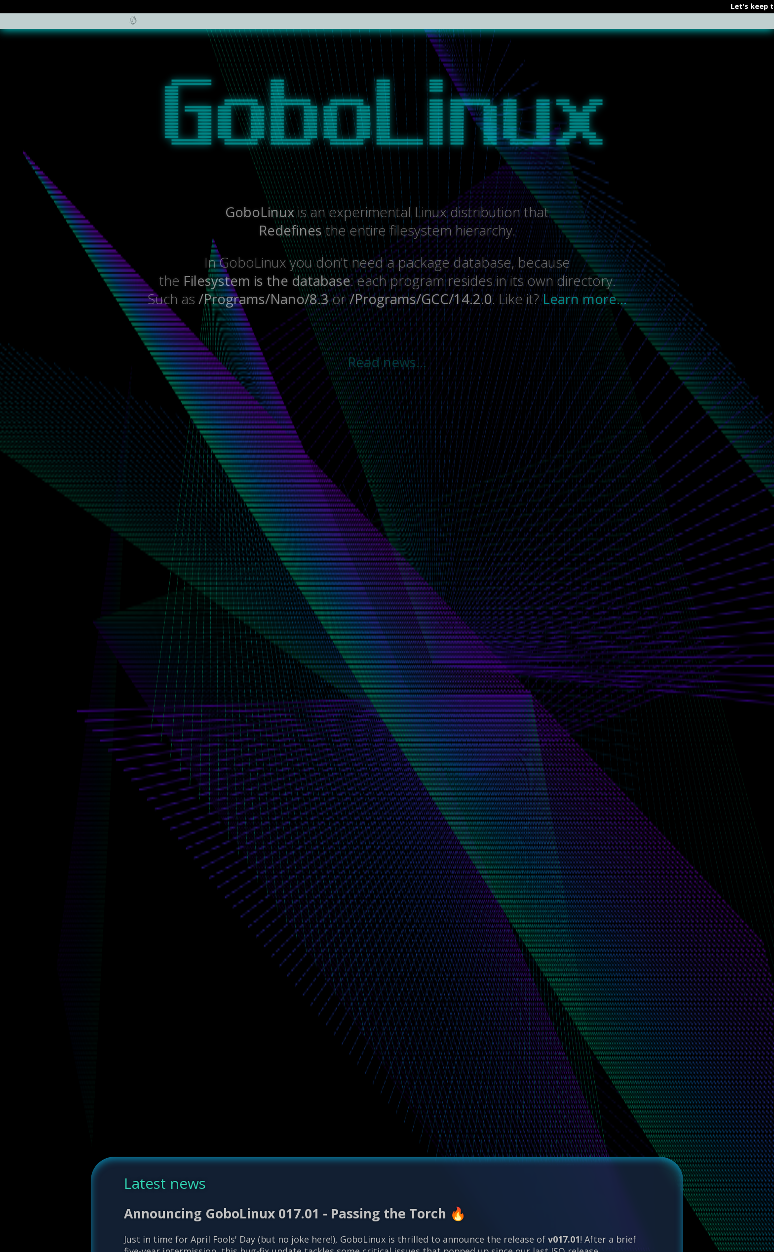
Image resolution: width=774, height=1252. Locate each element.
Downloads (542, 26)
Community (347, 26)
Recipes (408, 26)
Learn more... (584, 299)
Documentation (267, 26)
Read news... (387, 362)
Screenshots (471, 26)
